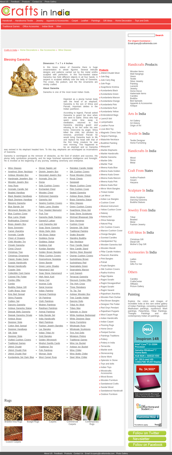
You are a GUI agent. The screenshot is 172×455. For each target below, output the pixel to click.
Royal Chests (76, 178)
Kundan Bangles (47, 248)
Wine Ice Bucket (78, 343)
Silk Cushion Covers (79, 171)
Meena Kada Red (109, 185)
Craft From (136, 171)
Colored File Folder (17, 276)
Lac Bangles (45, 329)
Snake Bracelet (77, 234)
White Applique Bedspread (82, 315)
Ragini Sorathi (107, 279)
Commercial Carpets (72, 422)
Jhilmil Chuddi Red (17, 354)
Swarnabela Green (79, 266)
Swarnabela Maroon (79, 269)
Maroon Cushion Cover (111, 230)
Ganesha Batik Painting (50, 217)
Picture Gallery (137, 286)
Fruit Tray (43, 213)
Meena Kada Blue (109, 167)
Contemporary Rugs (92, 422)
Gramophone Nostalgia (50, 259)
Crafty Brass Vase (17, 290)
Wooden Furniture (109, 380)
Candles (134, 96)
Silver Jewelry (136, 81)
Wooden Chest (46, 192)
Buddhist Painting (109, 143)
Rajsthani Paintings (48, 308)
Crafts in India (10, 50)
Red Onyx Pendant (110, 307)
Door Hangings (77, 220)
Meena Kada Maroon (110, 178)
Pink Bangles (107, 258)
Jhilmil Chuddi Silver (110, 73)
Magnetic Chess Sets (111, 132)
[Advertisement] (63, 39)
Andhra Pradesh (137, 177)
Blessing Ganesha (16, 203)
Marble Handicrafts (110, 153)
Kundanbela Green (110, 94)
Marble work (106, 350)
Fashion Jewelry (137, 224)
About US (4, 2)
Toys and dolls (107, 364)
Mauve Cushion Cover (80, 185)
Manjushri (105, 146)
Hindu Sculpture (137, 197)
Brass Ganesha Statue (81, 199)
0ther (58, 26)
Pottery (104, 339)
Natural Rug (106, 223)
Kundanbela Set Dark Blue (21, 357)
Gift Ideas (107, 20)
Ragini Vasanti (107, 290)
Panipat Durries (108, 332)
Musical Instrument (110, 206)
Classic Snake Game (18, 259)
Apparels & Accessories (57, 20)
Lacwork (134, 86)
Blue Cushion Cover (18, 213)
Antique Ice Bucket (79, 347)
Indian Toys (106, 367)
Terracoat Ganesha (79, 276)
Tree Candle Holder (79, 298)
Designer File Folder (110, 304)
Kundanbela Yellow (110, 111)
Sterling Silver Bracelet (81, 252)
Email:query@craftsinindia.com (142, 43)
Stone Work (106, 357)
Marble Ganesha (108, 157)
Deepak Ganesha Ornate (20, 315)
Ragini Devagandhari (110, 283)
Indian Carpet (107, 321)
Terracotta (105, 346)
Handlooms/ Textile (24, 20)
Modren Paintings (47, 305)
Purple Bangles (108, 265)
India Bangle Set (47, 315)
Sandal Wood (107, 387)
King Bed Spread (16, 294)
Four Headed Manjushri (50, 210)
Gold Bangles (45, 336)
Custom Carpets (13, 442)
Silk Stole (12, 333)
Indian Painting (46, 290)
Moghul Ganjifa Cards (49, 343)
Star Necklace (76, 241)
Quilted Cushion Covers (19, 340)
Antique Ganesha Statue (20, 308)
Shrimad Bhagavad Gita (81, 217)
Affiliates (134, 284)
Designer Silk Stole (79, 227)
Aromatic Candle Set (18, 189)
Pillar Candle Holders (111, 251)
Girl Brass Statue (47, 234)
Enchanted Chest (47, 189)
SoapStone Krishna (110, 87)
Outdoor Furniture (109, 394)
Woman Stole (45, 354)
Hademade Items (138, 93)
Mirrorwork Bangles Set (19, 210)
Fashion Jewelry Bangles (51, 326)
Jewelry (39, 20)
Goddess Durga (46, 238)
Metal (132, 162)
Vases (133, 76)
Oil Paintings (45, 298)
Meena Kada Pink (109, 181)
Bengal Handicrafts (17, 266)
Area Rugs (13, 185)
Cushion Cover (77, 224)
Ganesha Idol (45, 199)
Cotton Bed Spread (17, 326)
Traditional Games (11, 26)
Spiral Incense (46, 287)
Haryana (134, 182)
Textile (133, 79)
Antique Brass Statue (80, 196)
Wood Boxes (107, 376)
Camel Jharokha (16, 231)
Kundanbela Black (109, 90)
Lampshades (107, 122)
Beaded (133, 219)
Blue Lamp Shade (16, 217)
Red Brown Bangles (110, 300)
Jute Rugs (105, 83)
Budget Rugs (33, 421)
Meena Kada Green (110, 174)
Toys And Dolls (77, 333)
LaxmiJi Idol (106, 118)
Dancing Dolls (76, 301)
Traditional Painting (79, 231)
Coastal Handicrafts (17, 262)
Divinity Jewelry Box (48, 171)
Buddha (133, 98)
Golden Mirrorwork (48, 340)
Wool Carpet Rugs (48, 357)
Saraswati (74, 182)
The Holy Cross (77, 283)
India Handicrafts (47, 319)
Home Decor (107, 329)
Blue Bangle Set (16, 206)
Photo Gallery (50, 2)
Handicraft (7, 20)
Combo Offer (14, 280)
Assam (133, 180)
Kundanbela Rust (109, 108)
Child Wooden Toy (17, 241)
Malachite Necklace (110, 139)
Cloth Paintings (46, 301)
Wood (133, 158)
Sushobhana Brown (79, 259)
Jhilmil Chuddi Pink (17, 350)
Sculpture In (136, 190)
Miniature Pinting (78, 336)
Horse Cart (44, 280)
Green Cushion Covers (81, 206)
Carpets (52, 421)
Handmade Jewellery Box (20, 178)
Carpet (75, 20)
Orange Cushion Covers (81, 255)
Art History (135, 123)
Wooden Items (137, 71)
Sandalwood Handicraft (112, 390)
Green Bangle (45, 262)
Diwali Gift (135, 242)
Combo (11, 283)
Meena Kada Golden (110, 171)
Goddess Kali (45, 245)
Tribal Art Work (77, 305)
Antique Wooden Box (18, 175)
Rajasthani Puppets (110, 311)
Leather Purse (107, 125)
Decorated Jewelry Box (50, 175)
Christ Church (14, 248)
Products (26, 2)
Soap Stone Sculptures (81, 213)
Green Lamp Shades (49, 266)
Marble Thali (106, 164)
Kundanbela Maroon (110, 97)
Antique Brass (15, 319)
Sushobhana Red (78, 262)
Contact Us (37, 2)
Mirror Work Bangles (110, 188)
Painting (134, 83)
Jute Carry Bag (108, 80)
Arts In (133, 114)
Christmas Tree (15, 252)
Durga (42, 182)
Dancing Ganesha (16, 305)
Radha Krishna (108, 272)
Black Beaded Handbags (20, 196)
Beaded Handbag (16, 192)
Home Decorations (28, 50)
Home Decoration (123, 20)
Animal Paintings (47, 312)
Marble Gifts (106, 160)
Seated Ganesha (78, 192)
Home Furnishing (78, 322)
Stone (133, 160)
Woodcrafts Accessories (106, 372)
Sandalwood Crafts (110, 383)
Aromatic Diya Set (47, 178)
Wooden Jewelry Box (18, 182)
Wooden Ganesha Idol (111, 244)
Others (132, 272)
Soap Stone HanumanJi (50, 273)
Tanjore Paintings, (109, 136)
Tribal (132, 217)
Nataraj (104, 213)
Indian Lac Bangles (110, 199)
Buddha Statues (137, 202)
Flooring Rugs (107, 325)
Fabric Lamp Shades (49, 206)
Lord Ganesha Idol (48, 224)
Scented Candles (109, 237)
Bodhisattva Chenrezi (18, 220)
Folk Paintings (45, 350)
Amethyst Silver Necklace (20, 171)
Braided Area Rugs (13, 421)
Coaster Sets (14, 269)
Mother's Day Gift (138, 244)
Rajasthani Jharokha (110, 293)
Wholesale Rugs (77, 326)
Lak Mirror (105, 195)
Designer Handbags (17, 329)
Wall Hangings (137, 74)
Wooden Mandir (108, 248)
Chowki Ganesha (16, 245)
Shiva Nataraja (108, 220)
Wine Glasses (64, 50)
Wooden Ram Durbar (111, 297)
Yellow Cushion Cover (111, 209)
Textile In (134, 133)
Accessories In (138, 252)
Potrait (104, 262)
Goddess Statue (46, 241)
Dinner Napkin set (47, 168)
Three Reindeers (78, 287)
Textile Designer (137, 140)
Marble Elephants (109, 150)
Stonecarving (107, 353)
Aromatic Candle (16, 234)
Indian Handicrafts (109, 318)
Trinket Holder (107, 192)
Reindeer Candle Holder (81, 168)
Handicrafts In (138, 151)
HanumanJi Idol (46, 269)
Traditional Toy (46, 347)
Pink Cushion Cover (79, 189)
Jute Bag (105, 76)
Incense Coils (45, 283)
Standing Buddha (78, 238)
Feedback (15, 2)
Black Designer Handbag (20, 199)
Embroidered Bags (109, 115)
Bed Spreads (136, 101)
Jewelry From (137, 210)
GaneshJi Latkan (47, 220)
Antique (133, 106)
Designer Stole (15, 322)
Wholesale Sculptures (80, 329)
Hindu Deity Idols (47, 231)
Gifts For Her (136, 264)
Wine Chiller (76, 350)
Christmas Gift (136, 239)
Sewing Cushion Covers (50, 203)
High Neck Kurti (46, 276)
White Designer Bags (80, 319)
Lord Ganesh (76, 273)
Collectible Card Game (19, 273)
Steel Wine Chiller (78, 357)
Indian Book (47, 26)
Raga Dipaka (107, 276)
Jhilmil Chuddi (15, 347)
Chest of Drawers (16, 238)
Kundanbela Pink (109, 104)
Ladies (133, 259)
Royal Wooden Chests (80, 175)
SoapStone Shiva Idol (80, 210)
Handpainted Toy (109, 241)
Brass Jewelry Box (17, 224)
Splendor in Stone (78, 312)
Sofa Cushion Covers (49, 185)
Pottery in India (108, 343)
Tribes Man (75, 308)
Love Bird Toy (107, 129)
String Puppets (15, 298)
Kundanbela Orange (110, 101)
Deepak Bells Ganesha (19, 312)
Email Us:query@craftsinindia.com (99, 453)
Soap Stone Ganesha (49, 227)
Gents (133, 261)
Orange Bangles (108, 234)
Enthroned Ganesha (48, 196)
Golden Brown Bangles (50, 252)
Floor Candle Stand (79, 245)
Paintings (95, 20)
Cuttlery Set (13, 301)
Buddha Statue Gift (17, 287)
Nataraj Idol (106, 216)
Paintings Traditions (110, 336)
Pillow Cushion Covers (50, 255)
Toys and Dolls (142, 20)
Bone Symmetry (15, 227)
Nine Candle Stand (79, 248)
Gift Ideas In (137, 232)
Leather (84, 20)
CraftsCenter (136, 281)
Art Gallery (135, 120)
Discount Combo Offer (80, 280)
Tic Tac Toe (75, 290)
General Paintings (47, 294)
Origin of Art (135, 125)
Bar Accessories (47, 50)
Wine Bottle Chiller (79, 354)
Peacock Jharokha (109, 255)
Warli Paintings (46, 322)
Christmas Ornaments (18, 255)
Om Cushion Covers (110, 227)
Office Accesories (31, 26)
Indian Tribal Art (46, 333)
